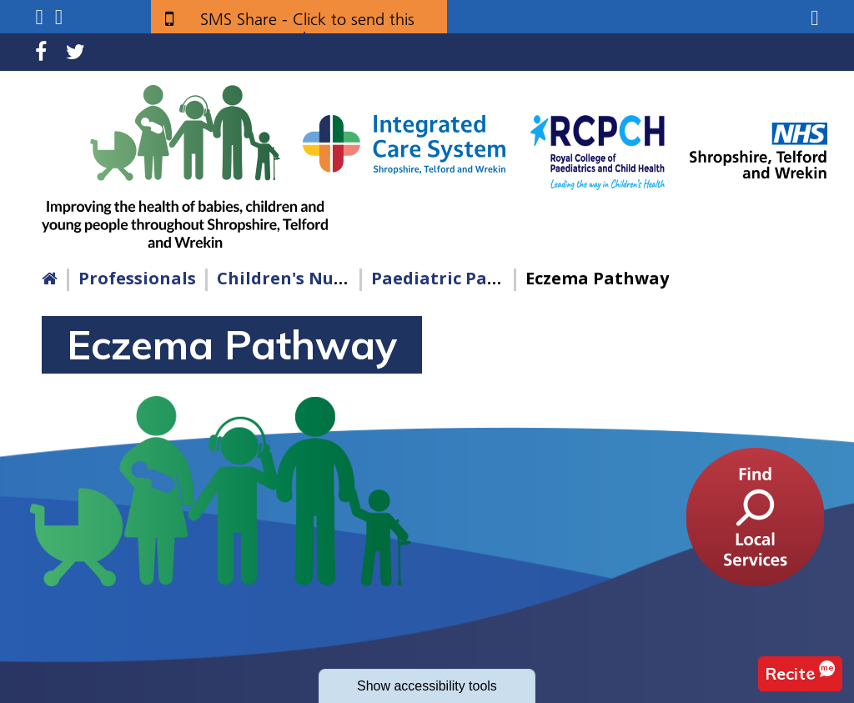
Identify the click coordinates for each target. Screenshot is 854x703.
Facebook (41, 52)
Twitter (75, 52)
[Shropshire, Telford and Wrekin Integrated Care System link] (404, 143)
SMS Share (307, 25)
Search (59, 17)
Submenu (39, 17)
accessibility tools (427, 686)
